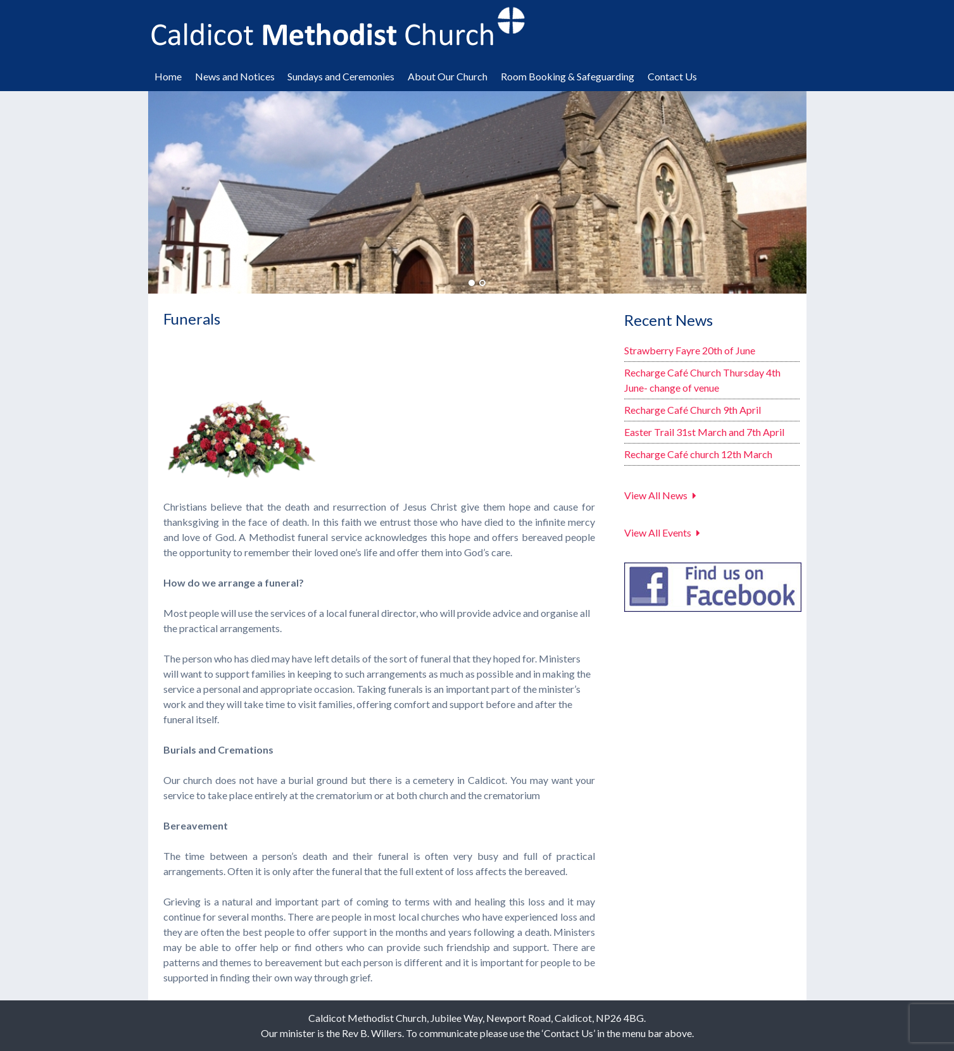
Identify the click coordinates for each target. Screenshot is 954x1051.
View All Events (657, 532)
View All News (655, 495)
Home (168, 76)
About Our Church (447, 76)
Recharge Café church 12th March (698, 454)
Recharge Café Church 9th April (692, 410)
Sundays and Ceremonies (340, 76)
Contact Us (672, 76)
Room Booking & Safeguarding (567, 76)
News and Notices (235, 76)
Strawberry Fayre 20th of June (689, 350)
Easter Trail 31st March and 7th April (704, 432)
